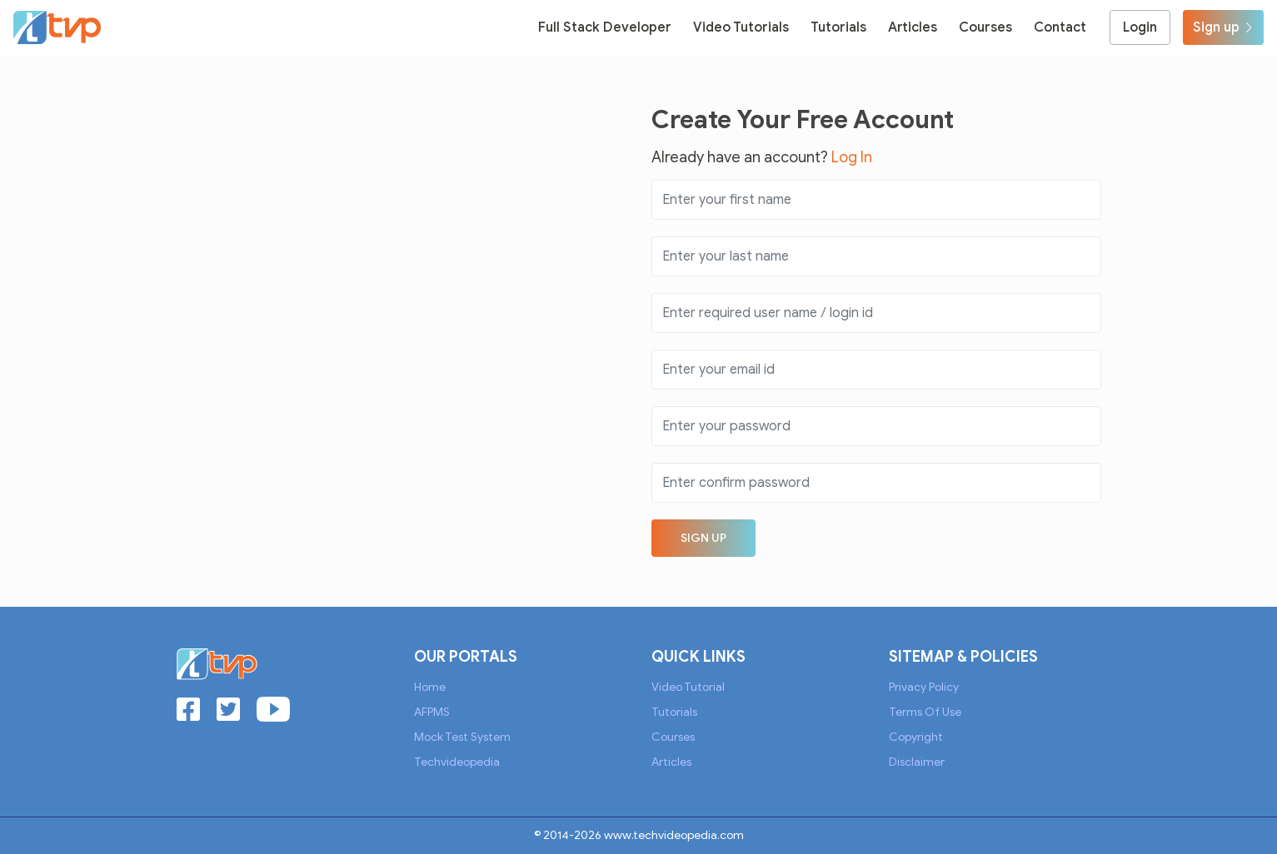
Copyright (916, 737)
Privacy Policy (924, 687)
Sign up (1223, 27)
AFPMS (432, 712)
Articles (912, 27)
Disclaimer (917, 762)
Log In (851, 157)
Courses (985, 27)
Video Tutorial (688, 687)
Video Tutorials (741, 27)
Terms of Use (925, 712)
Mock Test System (462, 737)
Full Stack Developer (604, 27)
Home (430, 687)
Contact (1060, 27)
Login (1140, 27)
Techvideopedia (457, 762)
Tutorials (838, 27)
